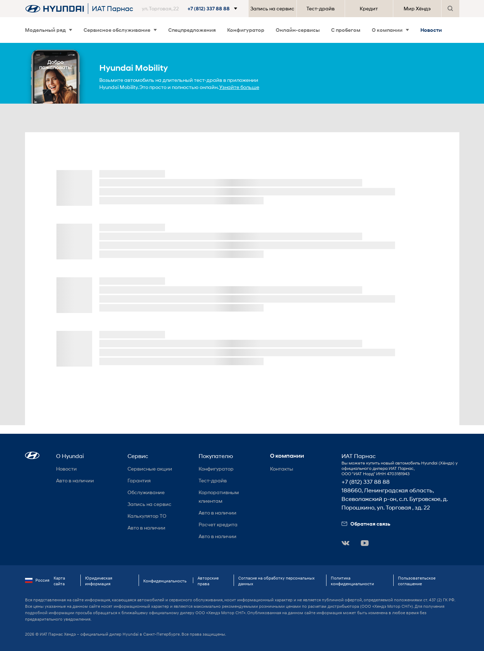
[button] (191, 8)
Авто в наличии (75, 480)
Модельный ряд (48, 30)
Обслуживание (146, 492)
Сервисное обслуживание (120, 30)
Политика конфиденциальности (352, 580)
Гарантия (139, 480)
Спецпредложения (192, 30)
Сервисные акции (150, 469)
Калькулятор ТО (147, 516)
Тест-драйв (320, 8)
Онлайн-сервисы (298, 30)
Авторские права (208, 580)
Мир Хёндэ (417, 8)
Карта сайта (59, 580)
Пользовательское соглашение (416, 580)
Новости (431, 30)
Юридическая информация (98, 580)
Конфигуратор (245, 30)
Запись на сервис (272, 8)
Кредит (369, 8)
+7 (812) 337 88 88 (365, 481)
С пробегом (345, 30)
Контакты (281, 469)
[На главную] (54, 8)
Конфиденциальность (164, 580)
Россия (37, 580)
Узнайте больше (239, 87)
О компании (390, 30)
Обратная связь (365, 524)
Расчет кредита (218, 524)
